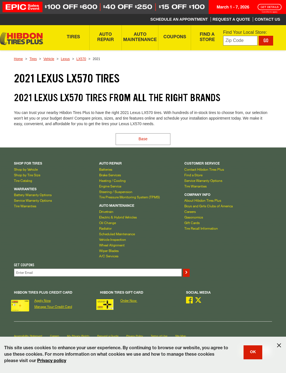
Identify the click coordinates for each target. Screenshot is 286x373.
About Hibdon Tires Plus (202, 200)
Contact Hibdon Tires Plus (204, 169)
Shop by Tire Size (27, 175)
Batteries (105, 169)
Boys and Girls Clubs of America (208, 206)
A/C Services (108, 256)
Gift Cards (192, 222)
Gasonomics (193, 217)
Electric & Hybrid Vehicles (118, 217)
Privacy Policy (134, 336)
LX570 (81, 59)
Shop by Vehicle (26, 169)
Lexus (65, 59)
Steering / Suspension (115, 191)
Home (18, 59)
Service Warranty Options (33, 200)
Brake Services (110, 175)
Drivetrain (106, 211)
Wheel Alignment (112, 245)
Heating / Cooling (112, 180)
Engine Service (110, 186)
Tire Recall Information (201, 228)
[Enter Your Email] (98, 273)
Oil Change (107, 222)
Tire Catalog (23, 180)
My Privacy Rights (78, 336)
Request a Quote (107, 336)
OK (253, 352)
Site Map (180, 336)
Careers (190, 211)
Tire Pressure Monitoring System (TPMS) (129, 197)
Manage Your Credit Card (53, 306)
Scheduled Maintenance (117, 234)
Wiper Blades (109, 250)
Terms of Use (159, 336)
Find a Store (193, 175)
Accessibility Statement (28, 336)
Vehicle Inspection (112, 239)
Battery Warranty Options (33, 195)
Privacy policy (51, 361)
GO (265, 40)
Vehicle (48, 59)
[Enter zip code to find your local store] (240, 41)
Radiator (105, 228)
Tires (33, 59)
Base (143, 139)
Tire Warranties (25, 206)
